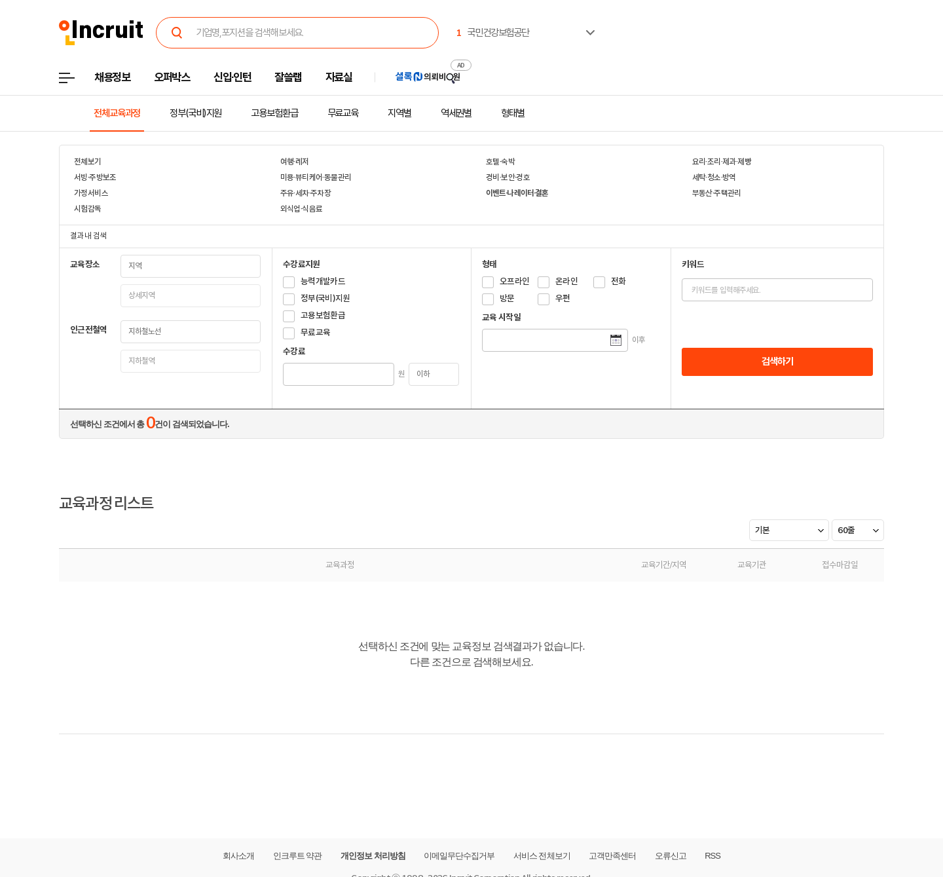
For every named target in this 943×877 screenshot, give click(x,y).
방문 (507, 298)
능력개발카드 (323, 281)
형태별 (513, 113)
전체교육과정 (117, 113)
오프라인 (514, 281)
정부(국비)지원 (195, 113)
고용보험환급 (274, 113)
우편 (562, 298)
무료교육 (343, 113)
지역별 (399, 113)
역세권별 (456, 113)
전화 (618, 281)
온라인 (566, 281)
